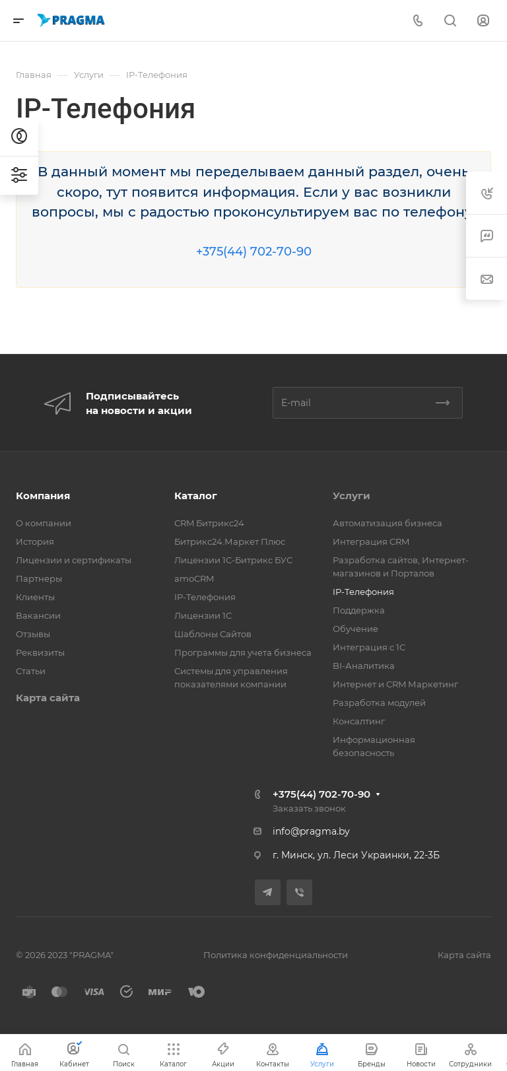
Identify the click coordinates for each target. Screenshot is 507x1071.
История (35, 541)
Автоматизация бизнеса (387, 523)
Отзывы (33, 634)
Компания (43, 495)
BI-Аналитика (364, 665)
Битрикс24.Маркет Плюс (229, 541)
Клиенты (35, 597)
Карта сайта (48, 697)
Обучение (355, 628)
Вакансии (38, 615)
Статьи (31, 671)
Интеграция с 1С (369, 647)
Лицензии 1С (203, 615)
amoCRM (194, 578)
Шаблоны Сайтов (213, 634)
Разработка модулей (379, 702)
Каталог (195, 495)
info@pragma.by (311, 831)
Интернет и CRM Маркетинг (395, 684)
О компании (43, 523)
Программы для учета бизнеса (243, 652)
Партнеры (39, 578)
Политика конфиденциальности (275, 955)
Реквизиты (40, 652)
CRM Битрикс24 (209, 523)
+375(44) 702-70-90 (254, 251)
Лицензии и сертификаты (73, 560)
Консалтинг (359, 721)
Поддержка (359, 610)
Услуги (351, 495)
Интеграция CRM (371, 541)
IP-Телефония (205, 597)
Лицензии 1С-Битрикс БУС (233, 560)
